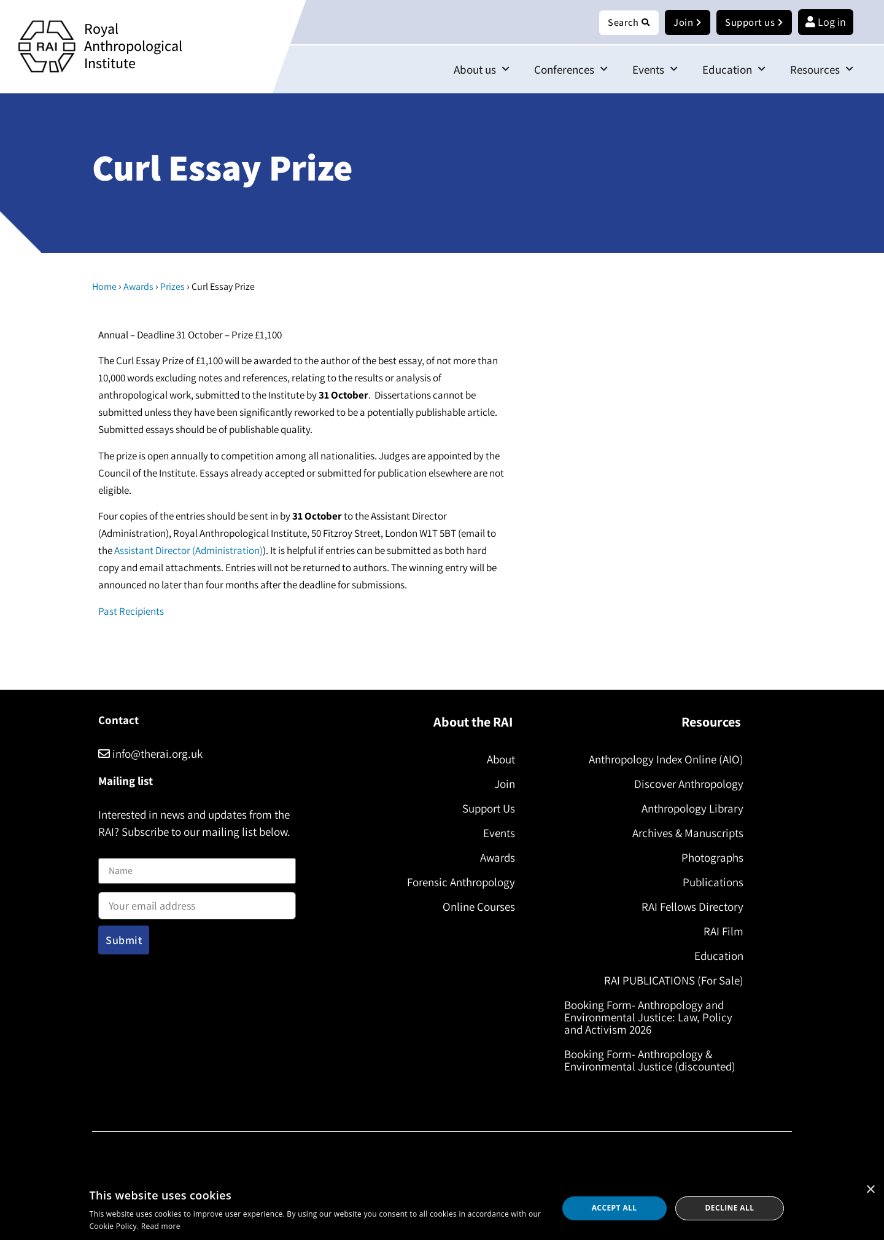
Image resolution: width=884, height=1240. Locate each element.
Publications (709, 882)
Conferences (571, 70)
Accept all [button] (614, 1208)
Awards (138, 287)
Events (655, 70)
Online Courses (475, 907)
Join (500, 784)
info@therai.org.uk (150, 754)
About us (482, 70)
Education (734, 70)
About (497, 759)
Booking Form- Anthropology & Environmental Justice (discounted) (653, 1060)
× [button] (870, 1190)
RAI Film (720, 931)
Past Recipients (131, 611)
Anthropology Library (689, 808)
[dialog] (442, 1208)
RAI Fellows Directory (689, 907)
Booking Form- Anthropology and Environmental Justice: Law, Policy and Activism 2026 (652, 1017)
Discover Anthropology (685, 784)
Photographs (709, 858)
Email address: (197, 902)
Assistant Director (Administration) (188, 551)
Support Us (485, 808)
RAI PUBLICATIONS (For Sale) (670, 980)
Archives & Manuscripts (684, 833)
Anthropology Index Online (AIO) (662, 759)
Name (111, 851)
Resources (821, 70)
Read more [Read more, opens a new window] (160, 1226)
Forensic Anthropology (457, 882)
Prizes (172, 287)
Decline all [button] (729, 1208)
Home (104, 287)
